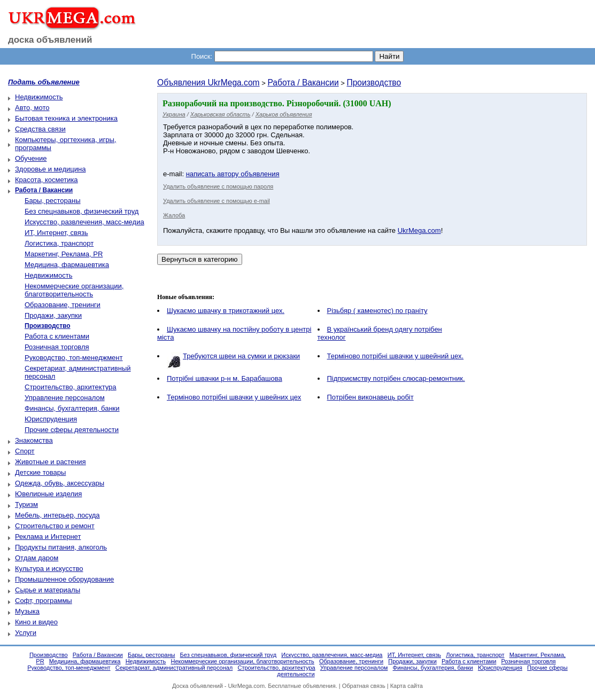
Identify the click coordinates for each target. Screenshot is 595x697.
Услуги (25, 633)
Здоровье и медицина (50, 169)
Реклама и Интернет (48, 536)
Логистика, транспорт (59, 243)
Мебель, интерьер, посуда (57, 515)
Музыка (27, 611)
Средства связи (40, 129)
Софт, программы (43, 601)
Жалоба (174, 215)
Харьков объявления (284, 114)
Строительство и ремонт (55, 526)
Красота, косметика (46, 180)
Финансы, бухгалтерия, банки (72, 408)
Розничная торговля (57, 347)
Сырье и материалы (47, 590)
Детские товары (40, 472)
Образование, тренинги (63, 305)
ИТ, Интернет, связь (56, 233)
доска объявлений (50, 40)
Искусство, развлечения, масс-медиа (84, 222)
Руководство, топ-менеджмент (73, 358)
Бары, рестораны (53, 201)
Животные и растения (50, 462)
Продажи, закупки (53, 315)
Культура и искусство (49, 569)
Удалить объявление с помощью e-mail (216, 201)
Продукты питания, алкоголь (61, 547)
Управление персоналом (65, 398)
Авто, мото (32, 108)
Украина (174, 114)
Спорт (25, 451)
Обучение (31, 158)
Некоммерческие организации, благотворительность (74, 290)
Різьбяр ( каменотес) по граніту (377, 311)
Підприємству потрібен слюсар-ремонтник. (396, 378)
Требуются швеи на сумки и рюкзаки (241, 356)
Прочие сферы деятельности (72, 430)
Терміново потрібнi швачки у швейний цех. (395, 356)
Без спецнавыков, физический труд (81, 211)
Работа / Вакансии (302, 82)
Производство (373, 82)
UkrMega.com (419, 230)
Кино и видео (36, 622)
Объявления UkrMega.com (208, 82)
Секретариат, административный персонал (174, 667)
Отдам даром (36, 558)
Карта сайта (406, 686)
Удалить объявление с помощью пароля (218, 186)
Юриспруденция (51, 419)
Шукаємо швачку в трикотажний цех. (225, 311)
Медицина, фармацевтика (67, 265)
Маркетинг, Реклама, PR (64, 254)
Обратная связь (363, 686)
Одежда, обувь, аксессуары (59, 483)
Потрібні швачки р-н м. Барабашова (224, 378)
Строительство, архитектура (71, 387)
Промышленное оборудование (64, 579)
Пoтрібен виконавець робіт (370, 397)
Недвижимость (39, 97)
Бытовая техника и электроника (66, 118)
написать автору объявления (233, 174)
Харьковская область (220, 114)
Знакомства (34, 440)
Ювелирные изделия (48, 494)
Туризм (26, 504)
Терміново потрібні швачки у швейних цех (234, 397)
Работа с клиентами (57, 336)
